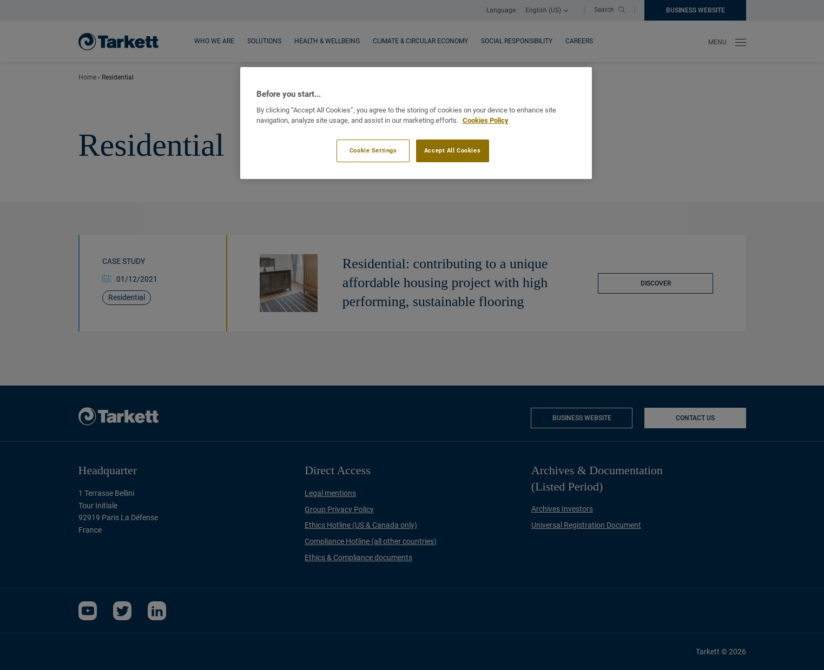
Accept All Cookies (452, 150)
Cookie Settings (373, 150)
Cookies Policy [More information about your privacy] (486, 120)
